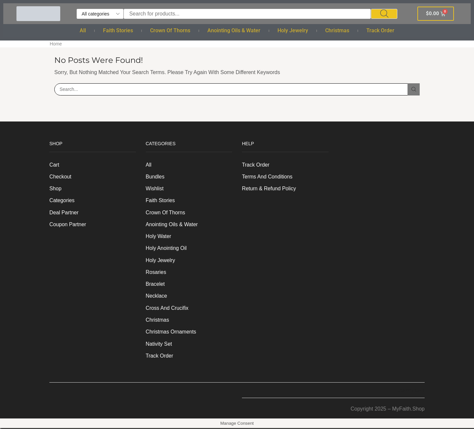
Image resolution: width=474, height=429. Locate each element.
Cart (54, 164)
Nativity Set (159, 345)
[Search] (384, 14)
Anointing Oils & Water (233, 30)
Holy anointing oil (166, 248)
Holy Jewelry (292, 30)
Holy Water (158, 236)
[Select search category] (100, 14)
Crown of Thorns (170, 30)
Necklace (157, 296)
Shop (55, 188)
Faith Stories (118, 30)
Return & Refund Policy (269, 188)
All (83, 30)
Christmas (337, 30)
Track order (380, 30)
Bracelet (155, 284)
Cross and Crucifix (167, 308)
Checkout (60, 176)
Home (56, 43)
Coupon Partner (68, 224)
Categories (62, 200)
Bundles (155, 176)
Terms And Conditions (267, 176)
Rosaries (156, 272)
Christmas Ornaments (171, 332)
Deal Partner (64, 212)
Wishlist (155, 188)
